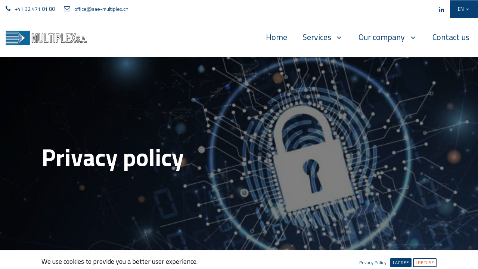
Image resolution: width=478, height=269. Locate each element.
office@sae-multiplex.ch (101, 9)
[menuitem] (276, 37)
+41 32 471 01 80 (35, 9)
